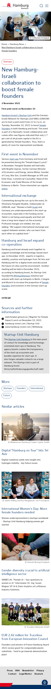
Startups (7, 62)
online (4, 189)
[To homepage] (15, 6)
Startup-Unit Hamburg (19, 340)
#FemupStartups (21, 276)
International (37, 388)
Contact (12, 674)
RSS (17, 671)
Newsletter (28, 671)
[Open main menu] (47, 6)
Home (4, 44)
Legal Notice (25, 674)
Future (6, 396)
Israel (35, 207)
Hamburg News (17, 44)
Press (10, 671)
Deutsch (39, 674)
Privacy (40, 671)
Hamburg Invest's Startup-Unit (17, 116)
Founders (21, 388)
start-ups (14, 159)
